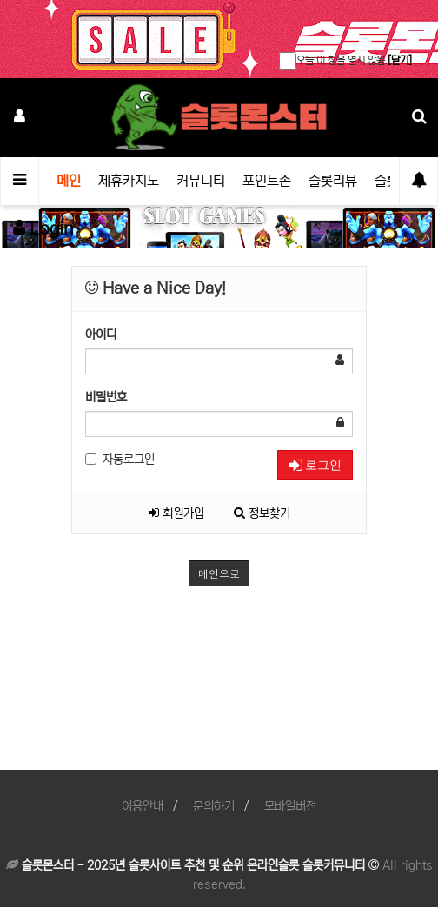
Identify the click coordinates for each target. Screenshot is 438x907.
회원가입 (176, 513)
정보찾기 (262, 513)
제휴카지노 (128, 181)
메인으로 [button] (219, 573)
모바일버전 (290, 806)
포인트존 (266, 181)
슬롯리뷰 (333, 181)
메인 (68, 181)
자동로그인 (120, 460)
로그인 (315, 465)
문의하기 (214, 806)
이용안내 (142, 806)
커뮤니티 (200, 181)
